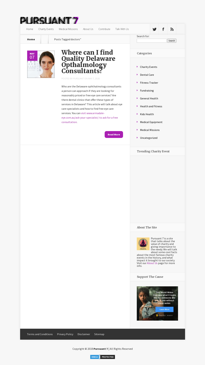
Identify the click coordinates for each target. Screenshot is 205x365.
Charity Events (46, 29)
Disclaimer (83, 334)
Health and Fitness (151, 106)
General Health (149, 98)
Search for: (143, 36)
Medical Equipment (151, 122)
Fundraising (147, 90)
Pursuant (78, 78)
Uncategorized (148, 137)
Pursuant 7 (100, 348)
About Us (88, 29)
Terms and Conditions (40, 334)
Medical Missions (68, 29)
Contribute (104, 29)
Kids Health (147, 114)
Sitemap (99, 334)
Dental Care (147, 74)
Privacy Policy (65, 334)
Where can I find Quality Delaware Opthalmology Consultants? (88, 62)
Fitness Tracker (149, 82)
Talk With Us (122, 29)
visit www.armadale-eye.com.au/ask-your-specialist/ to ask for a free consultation (90, 117)
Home (29, 29)
